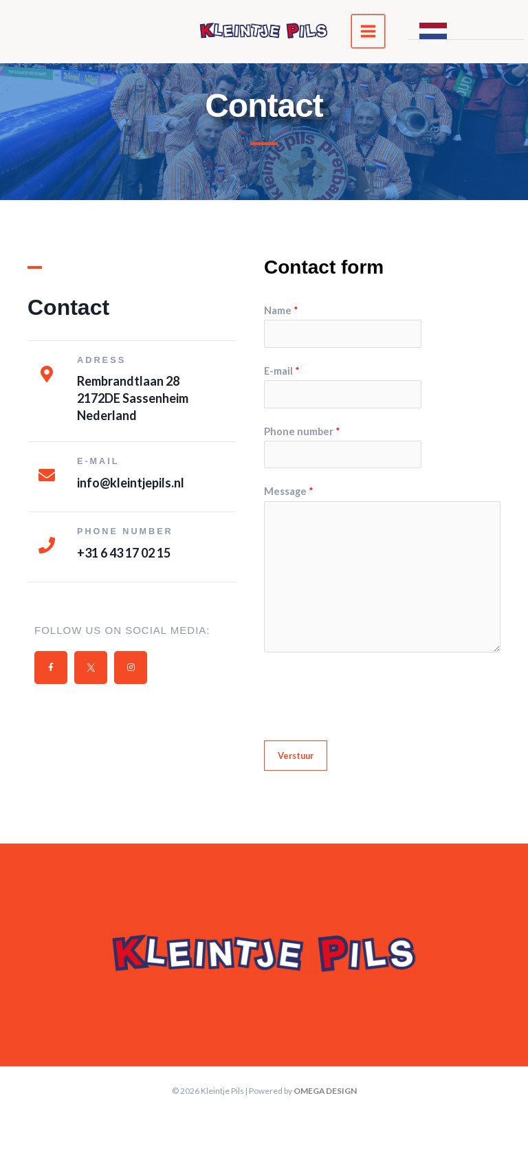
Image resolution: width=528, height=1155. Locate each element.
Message (289, 491)
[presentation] (368, 693)
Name (281, 310)
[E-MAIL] (47, 475)
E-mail (282, 371)
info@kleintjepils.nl (130, 482)
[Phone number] (47, 545)
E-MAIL (98, 461)
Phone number (125, 531)
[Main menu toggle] (372, 33)
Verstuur (296, 755)
